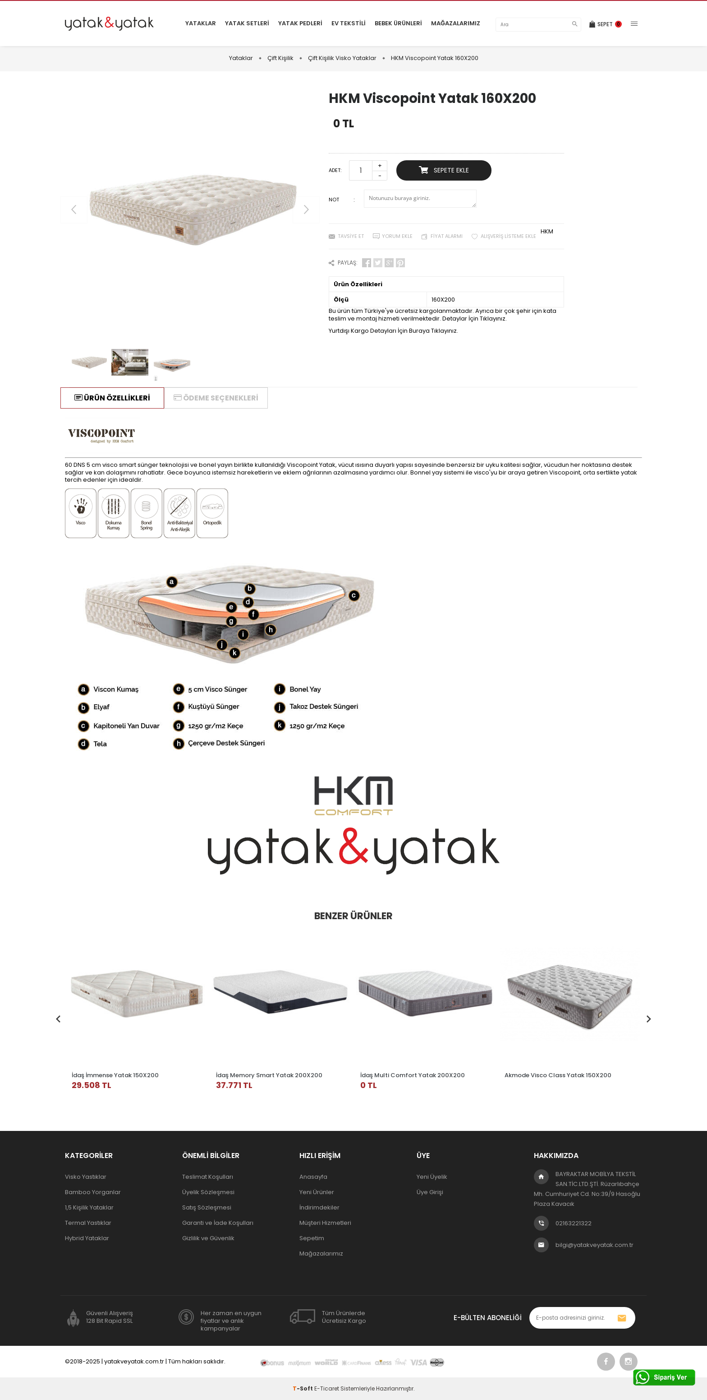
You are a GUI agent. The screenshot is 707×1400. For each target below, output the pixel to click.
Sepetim (311, 1238)
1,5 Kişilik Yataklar (89, 1207)
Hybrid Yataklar (87, 1238)
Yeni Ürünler (316, 1192)
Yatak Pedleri (300, 23)
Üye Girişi (430, 1192)
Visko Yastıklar (85, 1176)
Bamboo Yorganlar (93, 1192)
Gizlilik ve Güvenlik (208, 1238)
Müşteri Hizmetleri (325, 1223)
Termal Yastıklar (88, 1223)
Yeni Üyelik (432, 1176)
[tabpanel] (137, 1012)
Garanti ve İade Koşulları (217, 1223)
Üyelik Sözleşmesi (208, 1192)
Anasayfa (313, 1176)
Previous (58, 1016)
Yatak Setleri (247, 23)
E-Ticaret (326, 1388)
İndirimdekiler (319, 1207)
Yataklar (200, 23)
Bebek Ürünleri (398, 23)
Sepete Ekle (444, 170)
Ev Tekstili (348, 23)
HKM (547, 231)
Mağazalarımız (455, 23)
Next (648, 1016)
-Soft (303, 1388)
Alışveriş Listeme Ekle (508, 236)
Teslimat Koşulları (207, 1176)
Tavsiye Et (351, 236)
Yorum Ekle (397, 236)
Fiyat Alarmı (447, 236)
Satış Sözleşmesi (206, 1207)
